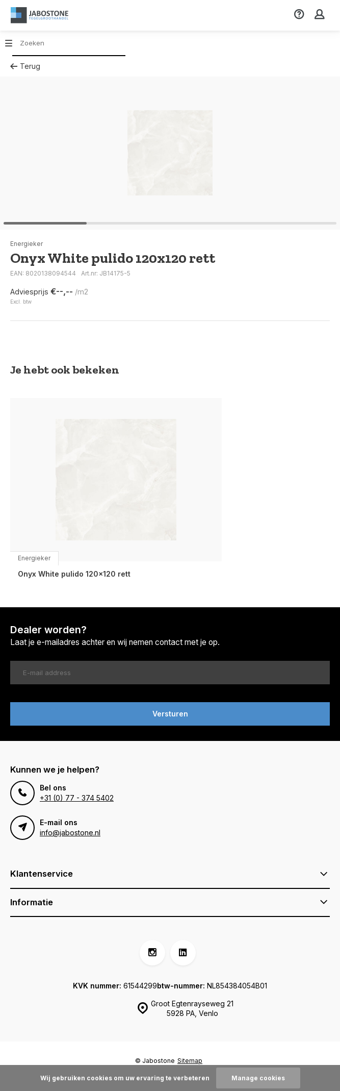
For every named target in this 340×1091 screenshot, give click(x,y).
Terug (25, 66)
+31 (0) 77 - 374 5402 (77, 798)
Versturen (170, 713)
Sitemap (189, 1060)
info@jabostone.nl (70, 832)
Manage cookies (258, 1078)
